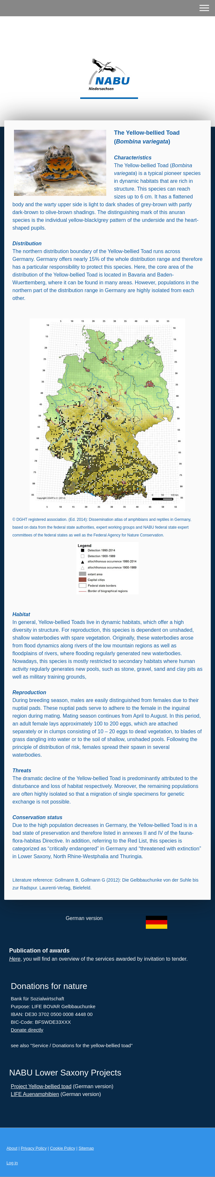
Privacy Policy (34, 1148)
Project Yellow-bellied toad (41, 1086)
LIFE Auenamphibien (35, 1094)
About (11, 1148)
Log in (12, 1162)
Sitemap (86, 1148)
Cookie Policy (62, 1148)
